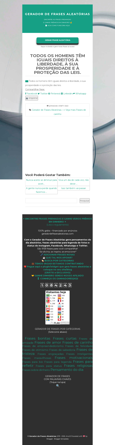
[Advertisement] (57, 143)
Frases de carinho (77, 342)
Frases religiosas (78, 366)
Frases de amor (47, 342)
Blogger (50, 439)
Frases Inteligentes (79, 353)
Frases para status (49, 365)
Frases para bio (32, 361)
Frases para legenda (58, 361)
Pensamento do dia (66, 370)
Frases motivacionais (74, 358)
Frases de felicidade (79, 346)
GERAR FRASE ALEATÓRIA (57, 40)
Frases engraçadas (51, 353)
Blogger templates (61, 439)
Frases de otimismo (35, 349)
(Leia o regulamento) (57, 221)
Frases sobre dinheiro (36, 369)
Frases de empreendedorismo (43, 346)
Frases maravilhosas (36, 357)
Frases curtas (65, 338)
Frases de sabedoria (62, 349)
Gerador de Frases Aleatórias (57, 14)
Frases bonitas (37, 338)
